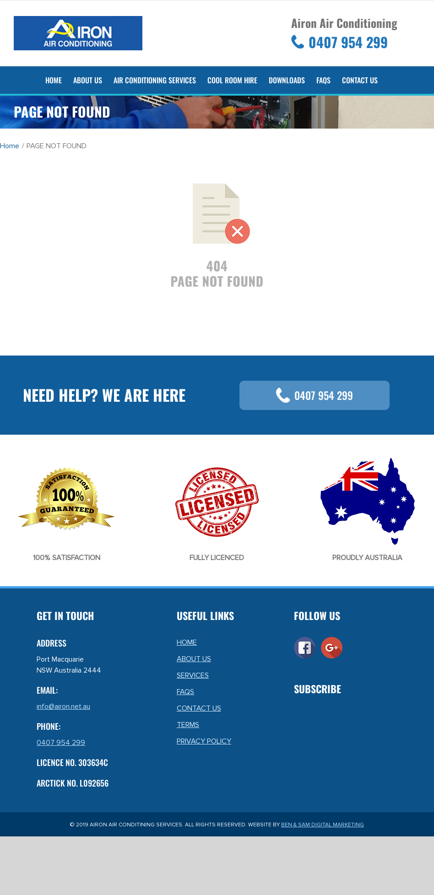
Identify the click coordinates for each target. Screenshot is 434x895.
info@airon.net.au (63, 706)
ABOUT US (194, 658)
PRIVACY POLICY (204, 741)
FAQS (185, 691)
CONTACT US (199, 708)
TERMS (188, 724)
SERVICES (193, 675)
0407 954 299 (314, 395)
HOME (187, 642)
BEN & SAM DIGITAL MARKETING (322, 824)
